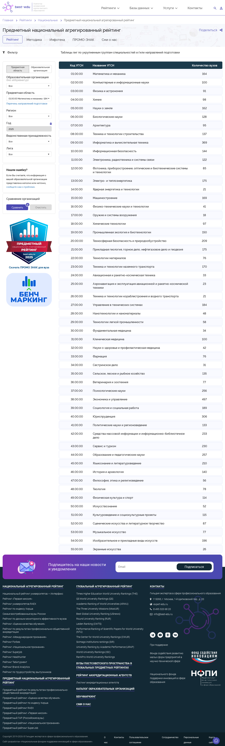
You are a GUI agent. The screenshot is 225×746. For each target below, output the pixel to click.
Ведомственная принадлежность (28, 135)
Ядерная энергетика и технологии (116, 189)
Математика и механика (109, 74)
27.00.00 (77, 305)
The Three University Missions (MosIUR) (97, 608)
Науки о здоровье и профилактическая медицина (126, 348)
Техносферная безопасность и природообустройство (129, 241)
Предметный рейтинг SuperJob (20, 728)
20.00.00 (77, 241)
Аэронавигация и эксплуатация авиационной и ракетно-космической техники (140, 285)
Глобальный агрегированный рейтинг (104, 586)
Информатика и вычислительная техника (120, 142)
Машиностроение (105, 198)
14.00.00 (77, 189)
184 (204, 305)
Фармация (100, 356)
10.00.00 (77, 151)
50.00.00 (77, 506)
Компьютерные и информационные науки (121, 82)
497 (204, 399)
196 (204, 540)
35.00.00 (77, 373)
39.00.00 (77, 408)
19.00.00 (77, 232)
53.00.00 (77, 532)
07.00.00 (77, 125)
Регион (11, 110)
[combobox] (29, 86)
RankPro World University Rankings (95, 657)
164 (204, 74)
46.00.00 (77, 472)
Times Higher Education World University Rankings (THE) (107, 593)
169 (204, 198)
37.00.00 (77, 390)
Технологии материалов (109, 258)
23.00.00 (77, 266)
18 (204, 215)
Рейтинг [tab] (12, 39)
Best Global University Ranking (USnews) (98, 613)
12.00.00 (77, 168)
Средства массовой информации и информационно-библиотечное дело (139, 435)
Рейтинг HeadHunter (14, 657)
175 (204, 180)
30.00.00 (77, 330)
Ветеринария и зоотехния (110, 382)
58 (204, 322)
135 (204, 373)
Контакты (195, 8)
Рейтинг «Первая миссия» (17, 598)
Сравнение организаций (23, 198)
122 (204, 159)
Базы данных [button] (141, 8)
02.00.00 (77, 82)
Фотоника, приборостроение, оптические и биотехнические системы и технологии (140, 170)
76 (204, 258)
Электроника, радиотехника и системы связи (123, 159)
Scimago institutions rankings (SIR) (95, 641)
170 (204, 266)
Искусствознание (105, 506)
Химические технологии (109, 223)
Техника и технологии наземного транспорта (123, 266)
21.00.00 (77, 249)
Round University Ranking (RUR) (93, 618)
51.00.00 (77, 515)
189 (204, 408)
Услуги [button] (170, 8)
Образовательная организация (27, 79)
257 (204, 454)
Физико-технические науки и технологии (121, 206)
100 (204, 82)
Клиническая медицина (108, 339)
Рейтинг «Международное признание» (24, 637)
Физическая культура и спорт (113, 497)
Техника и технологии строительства (118, 134)
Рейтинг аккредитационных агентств (104, 675)
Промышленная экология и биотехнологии (122, 232)
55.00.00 (77, 549)
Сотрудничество (170, 737)
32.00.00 (77, 348)
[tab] (29, 241)
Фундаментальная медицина (112, 330)
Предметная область (20, 92)
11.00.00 (76, 159)
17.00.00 (76, 215)
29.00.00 (77, 322)
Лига (9, 148)
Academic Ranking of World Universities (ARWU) (102, 603)
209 (204, 241)
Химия (97, 99)
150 (204, 232)
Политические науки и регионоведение (120, 425)
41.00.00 (77, 425)
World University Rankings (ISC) (93, 652)
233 (204, 433)
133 (204, 425)
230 (204, 446)
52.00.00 (77, 523)
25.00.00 (77, 284)
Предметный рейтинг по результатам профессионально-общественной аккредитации (35, 691)
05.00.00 (77, 108)
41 (204, 206)
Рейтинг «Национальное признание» (23, 647)
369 (204, 142)
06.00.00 (76, 116)
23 (204, 284)
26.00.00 (77, 296)
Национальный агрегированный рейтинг (33, 586)
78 (204, 489)
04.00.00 (77, 99)
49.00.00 (77, 497)
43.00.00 (77, 446)
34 (204, 330)
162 (204, 108)
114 (204, 497)
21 (204, 189)
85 (204, 168)
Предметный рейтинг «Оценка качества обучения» (31, 698)
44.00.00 (77, 454)
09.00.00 (76, 142)
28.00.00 (77, 313)
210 (204, 463)
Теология (99, 489)
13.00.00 (77, 180)
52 (204, 506)
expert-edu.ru (160, 604)
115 (204, 515)
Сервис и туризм (104, 446)
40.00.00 (77, 416)
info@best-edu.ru (163, 614)
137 (204, 134)
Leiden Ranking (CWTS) (89, 623)
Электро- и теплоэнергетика (112, 180)
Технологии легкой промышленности (118, 322)
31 (204, 365)
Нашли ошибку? (16, 170)
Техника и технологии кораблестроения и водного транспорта (136, 296)
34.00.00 (77, 365)
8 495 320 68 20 (162, 609)
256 (204, 390)
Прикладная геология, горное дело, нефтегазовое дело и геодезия (138, 249)
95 (204, 125)
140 (204, 472)
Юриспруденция (104, 416)
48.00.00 (77, 489)
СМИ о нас (83, 704)
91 (204, 91)
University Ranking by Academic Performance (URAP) (105, 647)
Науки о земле (102, 108)
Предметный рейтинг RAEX (18, 708)
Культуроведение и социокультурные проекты (124, 515)
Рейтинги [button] (110, 8)
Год (8, 122)
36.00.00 (77, 382)
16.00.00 (77, 206)
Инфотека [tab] (57, 39)
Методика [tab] (34, 39)
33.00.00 (77, 356)
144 (204, 151)
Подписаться (194, 567)
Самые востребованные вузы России (24, 613)
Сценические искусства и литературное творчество (128, 523)
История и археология (108, 472)
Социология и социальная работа (116, 408)
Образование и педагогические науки (119, 454)
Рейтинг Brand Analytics (16, 667)
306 (204, 416)
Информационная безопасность (114, 151)
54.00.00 (77, 540)
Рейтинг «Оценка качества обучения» (24, 623)
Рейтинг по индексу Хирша (18, 608)
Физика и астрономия (108, 91)
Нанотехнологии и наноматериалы (116, 313)
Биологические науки (108, 116)
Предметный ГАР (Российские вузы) (23, 718)
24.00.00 (77, 275)
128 (204, 116)
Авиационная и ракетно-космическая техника (124, 275)
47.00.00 (77, 480)
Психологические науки (109, 390)
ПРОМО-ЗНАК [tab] (83, 39)
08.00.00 (76, 134)
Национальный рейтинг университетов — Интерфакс (33, 593)
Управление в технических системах (118, 305)
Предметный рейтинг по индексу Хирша (25, 702)
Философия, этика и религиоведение (118, 480)
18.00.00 (77, 223)
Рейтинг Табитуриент (15, 662)
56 (204, 480)
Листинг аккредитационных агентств (97, 682)
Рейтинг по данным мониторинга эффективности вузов (35, 618)
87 (204, 523)
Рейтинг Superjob (12, 652)
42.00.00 (77, 433)
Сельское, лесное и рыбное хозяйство (119, 373)
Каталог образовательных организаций (105, 688)
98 (204, 99)
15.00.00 (77, 198)
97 (204, 223)
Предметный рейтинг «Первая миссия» (25, 713)
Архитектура (101, 125)
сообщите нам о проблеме (20, 187)
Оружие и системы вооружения (115, 215)
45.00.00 (77, 463)
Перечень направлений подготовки (26, 103)
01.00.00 (77, 74)
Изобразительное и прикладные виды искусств (125, 540)
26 (204, 549)
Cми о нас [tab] (109, 39)
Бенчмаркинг (86, 696)
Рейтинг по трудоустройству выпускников (27, 672)
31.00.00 (77, 339)
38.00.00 (77, 399)
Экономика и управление (110, 399)
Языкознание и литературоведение (117, 463)
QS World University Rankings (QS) (94, 598)
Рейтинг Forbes (11, 641)
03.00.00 (77, 91)
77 (204, 382)
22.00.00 (77, 258)
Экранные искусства (107, 549)
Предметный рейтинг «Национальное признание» (31, 723)
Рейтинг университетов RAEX (19, 603)
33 (204, 275)
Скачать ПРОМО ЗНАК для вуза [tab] (29, 267)
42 (204, 348)
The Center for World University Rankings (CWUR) (103, 637)
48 (204, 313)
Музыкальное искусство (109, 532)
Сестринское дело (105, 365)
